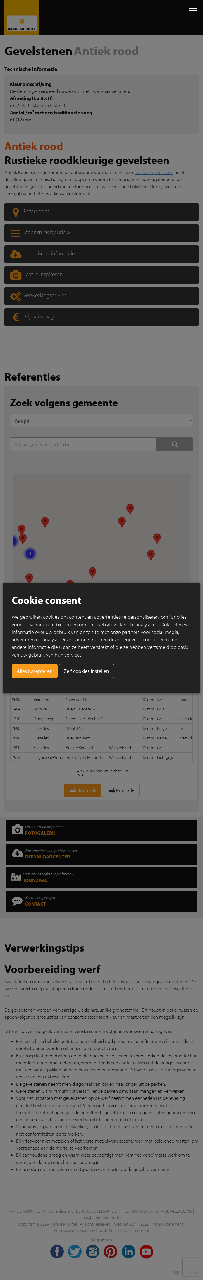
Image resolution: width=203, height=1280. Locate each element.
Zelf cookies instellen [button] (86, 671)
